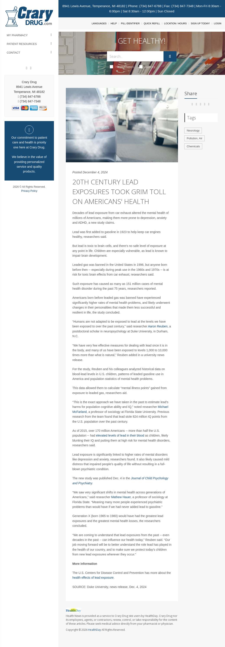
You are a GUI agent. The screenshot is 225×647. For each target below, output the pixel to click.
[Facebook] (26, 68)
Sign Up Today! (200, 23)
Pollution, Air (194, 138)
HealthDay (94, 630)
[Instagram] (30, 68)
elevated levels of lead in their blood (120, 435)
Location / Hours (175, 23)
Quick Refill (152, 23)
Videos (147, 66)
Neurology (193, 130)
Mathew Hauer (121, 497)
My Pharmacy (17, 35)
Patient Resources (22, 44)
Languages (99, 23)
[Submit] (169, 56)
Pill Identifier (130, 23)
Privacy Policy (29, 190)
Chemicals (193, 146)
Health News (122, 66)
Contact (13, 52)
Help (114, 23)
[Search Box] (135, 56)
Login (217, 23)
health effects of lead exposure (92, 577)
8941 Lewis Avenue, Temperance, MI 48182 (93, 6)
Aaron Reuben (157, 326)
